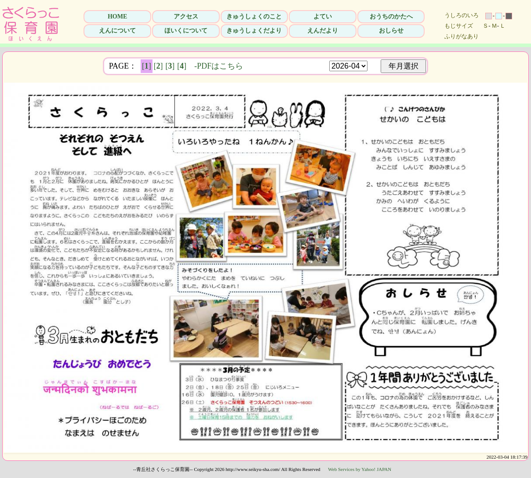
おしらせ (391, 30)
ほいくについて (185, 30)
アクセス (186, 16)
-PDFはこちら (218, 66)
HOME (117, 16)
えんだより (322, 30)
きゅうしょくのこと (254, 16)
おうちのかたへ (391, 16)
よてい (322, 16)
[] (146, 66)
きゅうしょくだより (254, 30)
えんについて (117, 30)
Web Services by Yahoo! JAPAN (359, 469)
